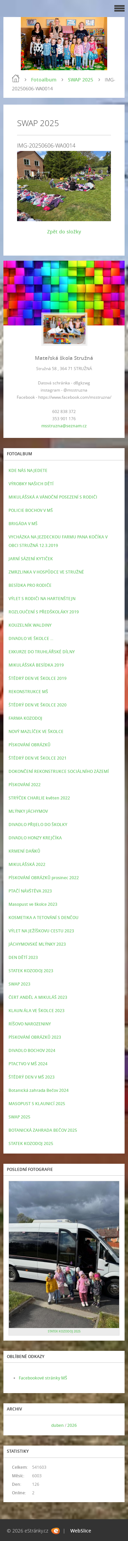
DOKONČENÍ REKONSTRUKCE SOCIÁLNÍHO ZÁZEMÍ (59, 771)
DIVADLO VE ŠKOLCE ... (31, 638)
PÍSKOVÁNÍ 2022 (25, 785)
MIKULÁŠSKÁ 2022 (27, 864)
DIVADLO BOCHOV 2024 (32, 1050)
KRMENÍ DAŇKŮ (24, 851)
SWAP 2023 (19, 984)
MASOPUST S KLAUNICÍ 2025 (37, 1104)
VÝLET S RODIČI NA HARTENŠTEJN (42, 598)
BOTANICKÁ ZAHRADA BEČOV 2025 (43, 1130)
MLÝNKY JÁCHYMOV (28, 811)
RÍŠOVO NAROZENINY (30, 1024)
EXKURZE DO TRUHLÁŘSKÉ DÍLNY (42, 652)
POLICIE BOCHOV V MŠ (31, 510)
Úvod (15, 78)
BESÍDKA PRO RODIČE (30, 585)
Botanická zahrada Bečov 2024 (39, 1090)
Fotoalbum (43, 79)
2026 (72, 1425)
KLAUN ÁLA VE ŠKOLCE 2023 (37, 1010)
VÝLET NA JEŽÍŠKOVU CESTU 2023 (41, 931)
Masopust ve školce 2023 (33, 904)
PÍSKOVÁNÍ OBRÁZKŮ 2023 (35, 1037)
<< (16, 1425)
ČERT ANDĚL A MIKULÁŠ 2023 (38, 997)
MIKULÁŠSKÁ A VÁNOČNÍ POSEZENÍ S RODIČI (53, 497)
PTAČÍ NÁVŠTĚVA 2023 (30, 891)
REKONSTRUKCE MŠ (28, 692)
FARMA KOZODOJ (25, 718)
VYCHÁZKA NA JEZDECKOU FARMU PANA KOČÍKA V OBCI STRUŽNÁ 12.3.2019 (58, 541)
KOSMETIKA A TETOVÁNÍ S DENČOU (44, 917)
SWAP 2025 (80, 79)
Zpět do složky (64, 231)
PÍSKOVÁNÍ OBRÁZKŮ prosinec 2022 (44, 878)
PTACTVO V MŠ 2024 (28, 1064)
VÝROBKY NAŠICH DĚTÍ (31, 484)
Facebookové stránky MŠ (43, 1378)
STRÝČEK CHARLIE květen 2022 (39, 798)
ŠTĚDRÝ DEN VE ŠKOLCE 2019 (38, 678)
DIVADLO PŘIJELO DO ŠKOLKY (38, 824)
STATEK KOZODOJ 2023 (31, 971)
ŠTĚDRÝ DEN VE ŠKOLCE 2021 (38, 758)
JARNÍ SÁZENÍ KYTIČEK (31, 559)
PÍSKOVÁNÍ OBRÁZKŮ (30, 745)
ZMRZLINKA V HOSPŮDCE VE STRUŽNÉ (46, 572)
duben (57, 1425)
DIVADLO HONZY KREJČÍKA (35, 838)
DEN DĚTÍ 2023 (23, 957)
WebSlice (80, 1530)
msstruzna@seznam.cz (64, 426)
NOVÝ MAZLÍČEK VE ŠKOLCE (36, 731)
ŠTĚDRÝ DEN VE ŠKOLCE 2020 (38, 705)
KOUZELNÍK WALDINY (30, 625)
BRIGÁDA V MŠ (23, 524)
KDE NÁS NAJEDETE (28, 470)
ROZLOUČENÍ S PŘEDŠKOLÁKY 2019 (44, 612)
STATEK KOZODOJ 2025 (31, 1143)
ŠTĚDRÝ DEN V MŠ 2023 (32, 1077)
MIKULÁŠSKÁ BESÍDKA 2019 (36, 665)
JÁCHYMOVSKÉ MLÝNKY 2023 (37, 944)
